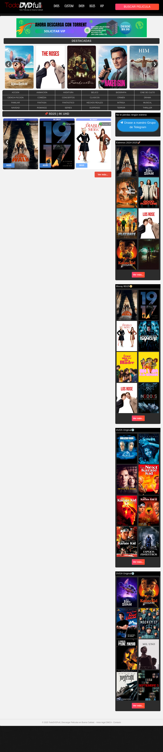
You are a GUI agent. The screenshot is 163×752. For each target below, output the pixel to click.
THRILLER (147, 108)
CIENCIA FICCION (15, 97)
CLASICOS (95, 97)
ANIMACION (41, 92)
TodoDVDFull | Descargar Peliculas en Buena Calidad (71, 722)
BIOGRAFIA (121, 92)
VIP (102, 6)
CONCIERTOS (68, 97)
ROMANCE (42, 108)
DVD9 (81, 6)
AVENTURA (68, 92)
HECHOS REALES (95, 103)
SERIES (68, 108)
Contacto (117, 722)
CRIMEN (121, 97)
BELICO (94, 92)
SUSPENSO (94, 108)
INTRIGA (121, 103)
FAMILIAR (15, 103)
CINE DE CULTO (147, 92)
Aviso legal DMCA (104, 722)
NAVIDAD (15, 108)
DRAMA (147, 97)
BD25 (92, 6)
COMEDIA (41, 97)
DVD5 (56, 6)
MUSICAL (147, 103)
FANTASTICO (68, 103)
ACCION (15, 92)
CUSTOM (68, 6)
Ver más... (103, 174)
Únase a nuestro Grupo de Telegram (138, 125)
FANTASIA (41, 103)
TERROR (121, 108)
